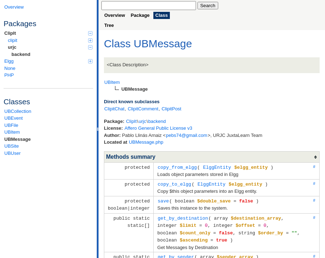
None (9, 68)
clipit (50, 40)
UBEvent (13, 118)
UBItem (12, 132)
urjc (50, 47)
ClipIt (48, 33)
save (163, 200)
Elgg (48, 61)
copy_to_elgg (174, 183)
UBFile (11, 125)
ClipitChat (114, 108)
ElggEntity (217, 167)
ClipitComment (143, 108)
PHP (9, 75)
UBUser (12, 153)
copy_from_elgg (177, 167)
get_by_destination (183, 216)
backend (20, 54)
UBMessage (17, 139)
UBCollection (17, 111)
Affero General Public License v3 (158, 128)
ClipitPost (171, 108)
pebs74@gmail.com (186, 135)
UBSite (11, 146)
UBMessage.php (146, 142)
